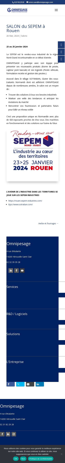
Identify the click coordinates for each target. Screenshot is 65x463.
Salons (24, 35)
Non (23, 459)
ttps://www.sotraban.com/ (20, 204)
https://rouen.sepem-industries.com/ (25, 200)
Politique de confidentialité (40, 459)
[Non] (61, 454)
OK (15, 459)
